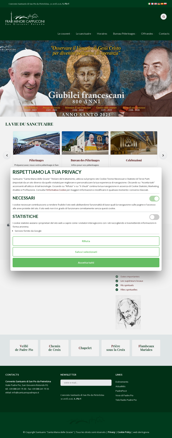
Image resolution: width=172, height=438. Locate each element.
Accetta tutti (86, 262)
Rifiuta (86, 241)
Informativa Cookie (56, 189)
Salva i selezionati (86, 251)
